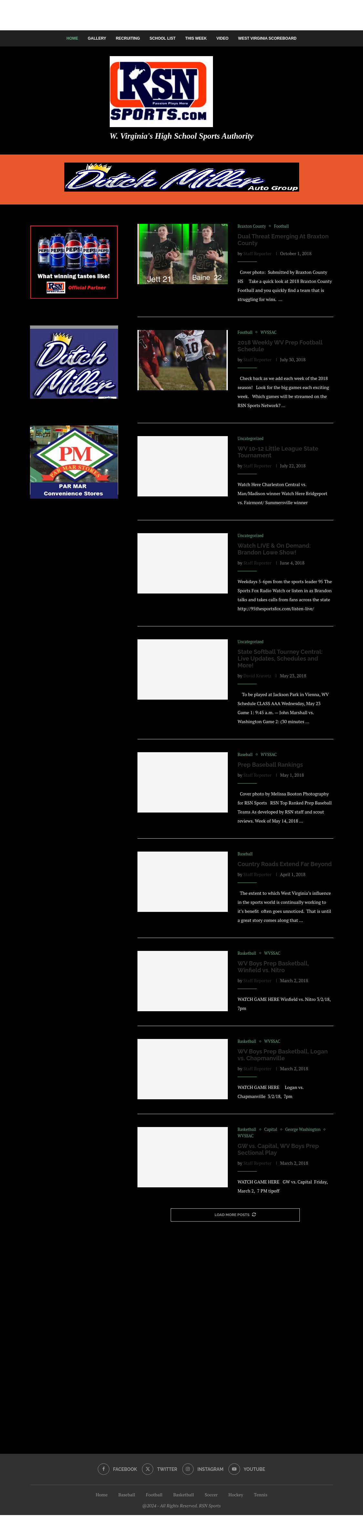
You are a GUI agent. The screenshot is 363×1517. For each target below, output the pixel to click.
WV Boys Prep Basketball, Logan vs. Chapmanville (282, 1056)
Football (154, 1496)
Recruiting (128, 38)
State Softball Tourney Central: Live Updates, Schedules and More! (279, 659)
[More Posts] (235, 1216)
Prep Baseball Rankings (270, 765)
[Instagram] (203, 1471)
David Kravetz (257, 676)
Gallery (97, 38)
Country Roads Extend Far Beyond (284, 865)
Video (222, 38)
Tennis (260, 1496)
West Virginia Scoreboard (267, 38)
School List (163, 38)
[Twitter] (159, 1471)
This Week (196, 38)
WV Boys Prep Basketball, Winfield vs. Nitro (273, 968)
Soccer (211, 1496)
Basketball (183, 1496)
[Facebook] (117, 1471)
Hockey (235, 1496)
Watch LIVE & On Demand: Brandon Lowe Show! (274, 549)
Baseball (126, 1496)
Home (72, 38)
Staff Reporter (257, 253)
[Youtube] (247, 1471)
